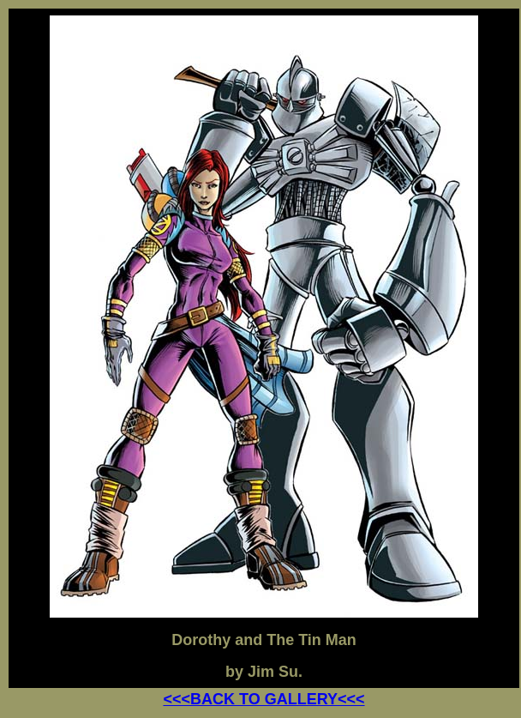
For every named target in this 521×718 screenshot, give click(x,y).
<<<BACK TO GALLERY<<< (263, 699)
